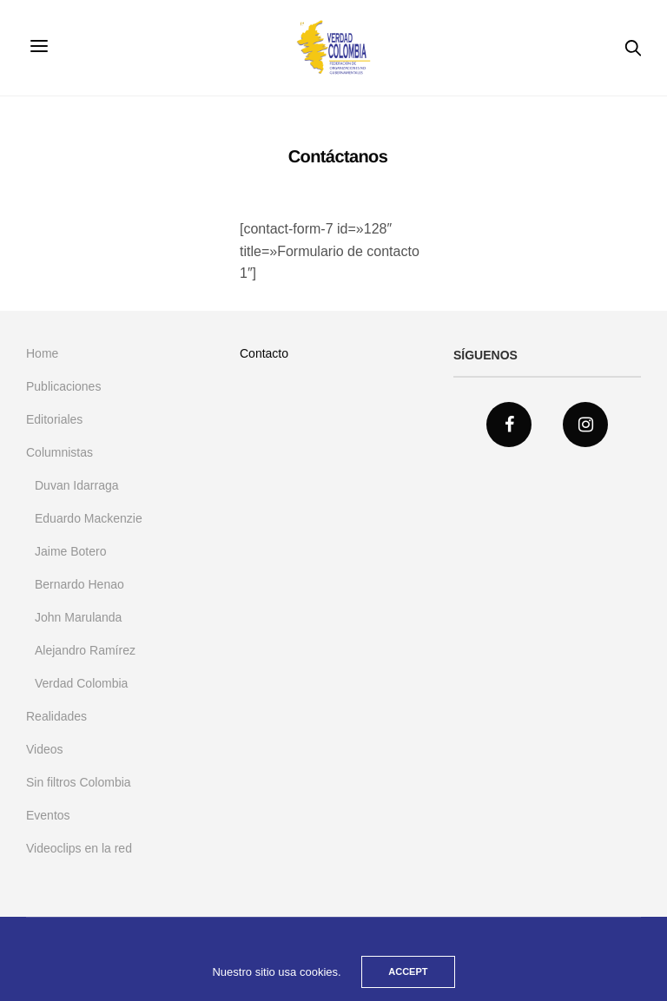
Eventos (48, 815)
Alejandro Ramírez (85, 650)
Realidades (56, 716)
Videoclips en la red (79, 848)
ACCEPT (407, 971)
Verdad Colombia (81, 683)
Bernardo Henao (79, 584)
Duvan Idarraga (77, 485)
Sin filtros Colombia (78, 782)
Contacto (264, 353)
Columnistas (59, 452)
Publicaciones (63, 386)
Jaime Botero (70, 551)
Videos (44, 749)
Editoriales (54, 419)
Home (42, 353)
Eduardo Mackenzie (88, 518)
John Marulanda (78, 617)
